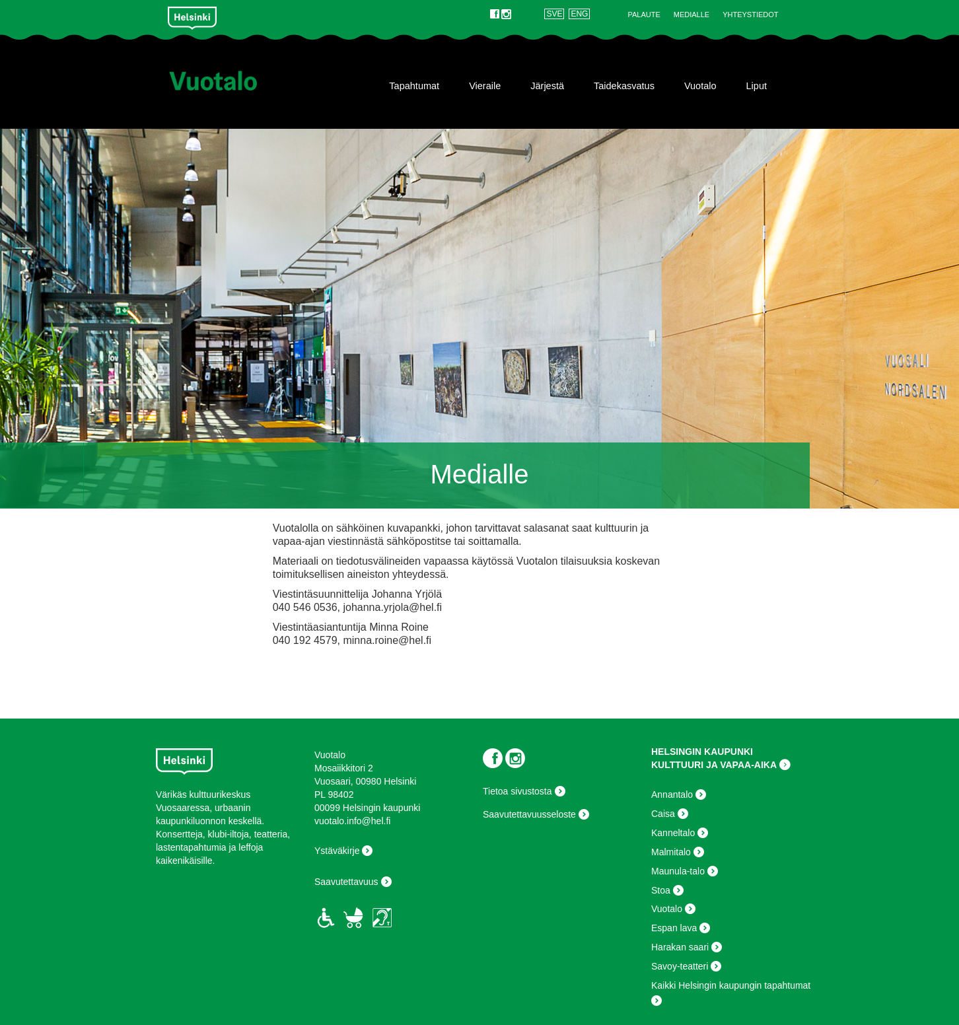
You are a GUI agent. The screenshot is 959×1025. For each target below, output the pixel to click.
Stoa (660, 890)
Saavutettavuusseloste (529, 814)
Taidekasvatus (624, 86)
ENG (579, 13)
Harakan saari (680, 947)
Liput (756, 86)
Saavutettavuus (346, 881)
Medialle (691, 14)
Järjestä (547, 86)
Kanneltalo (673, 833)
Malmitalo (671, 852)
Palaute (643, 14)
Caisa (663, 813)
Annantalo (672, 794)
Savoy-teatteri (679, 966)
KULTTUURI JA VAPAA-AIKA (714, 765)
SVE (554, 13)
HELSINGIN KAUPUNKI (702, 751)
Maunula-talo (678, 871)
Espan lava (674, 928)
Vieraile (485, 86)
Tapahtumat (414, 86)
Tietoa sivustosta (517, 791)
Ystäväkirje (336, 850)
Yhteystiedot (750, 14)
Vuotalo (700, 86)
